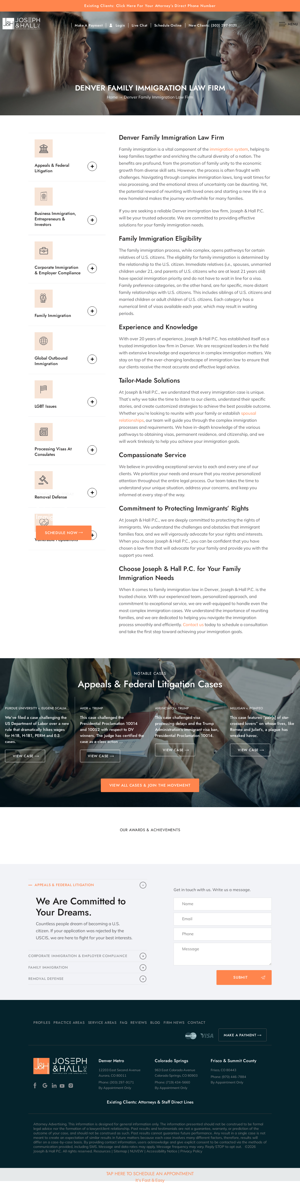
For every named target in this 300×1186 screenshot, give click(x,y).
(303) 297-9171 (224, 25)
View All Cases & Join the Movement (149, 785)
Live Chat (139, 25)
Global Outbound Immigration (51, 360)
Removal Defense (51, 497)
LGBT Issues (45, 406)
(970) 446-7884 (234, 1082)
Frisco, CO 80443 (223, 1075)
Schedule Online (168, 25)
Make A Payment (89, 25)
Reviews (138, 1027)
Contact (196, 1027)
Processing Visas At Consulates (53, 451)
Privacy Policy (191, 1156)
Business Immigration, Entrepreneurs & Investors (55, 218)
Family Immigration (53, 315)
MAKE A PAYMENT (240, 1040)
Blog (155, 1027)
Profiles (41, 1027)
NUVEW (136, 1156)
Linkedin (54, 1090)
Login (120, 25)
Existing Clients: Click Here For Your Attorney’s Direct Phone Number (149, 6)
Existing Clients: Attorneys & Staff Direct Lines (150, 1107)
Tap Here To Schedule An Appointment (150, 1176)
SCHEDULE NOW (61, 533)
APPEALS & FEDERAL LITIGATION (66, 885)
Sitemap (120, 1156)
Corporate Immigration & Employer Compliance (58, 270)
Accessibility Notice (161, 1156)
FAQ (123, 1027)
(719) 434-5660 (178, 1087)
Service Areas (102, 1027)
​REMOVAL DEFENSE (47, 983)
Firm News (174, 1027)
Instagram (71, 1090)
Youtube (62, 1090)
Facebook (36, 1090)
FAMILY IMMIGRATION (49, 970)
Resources (102, 1156)
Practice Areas (69, 1027)
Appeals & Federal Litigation (52, 168)
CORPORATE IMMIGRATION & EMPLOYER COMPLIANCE (81, 958)
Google (45, 1090)
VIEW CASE (23, 755)
